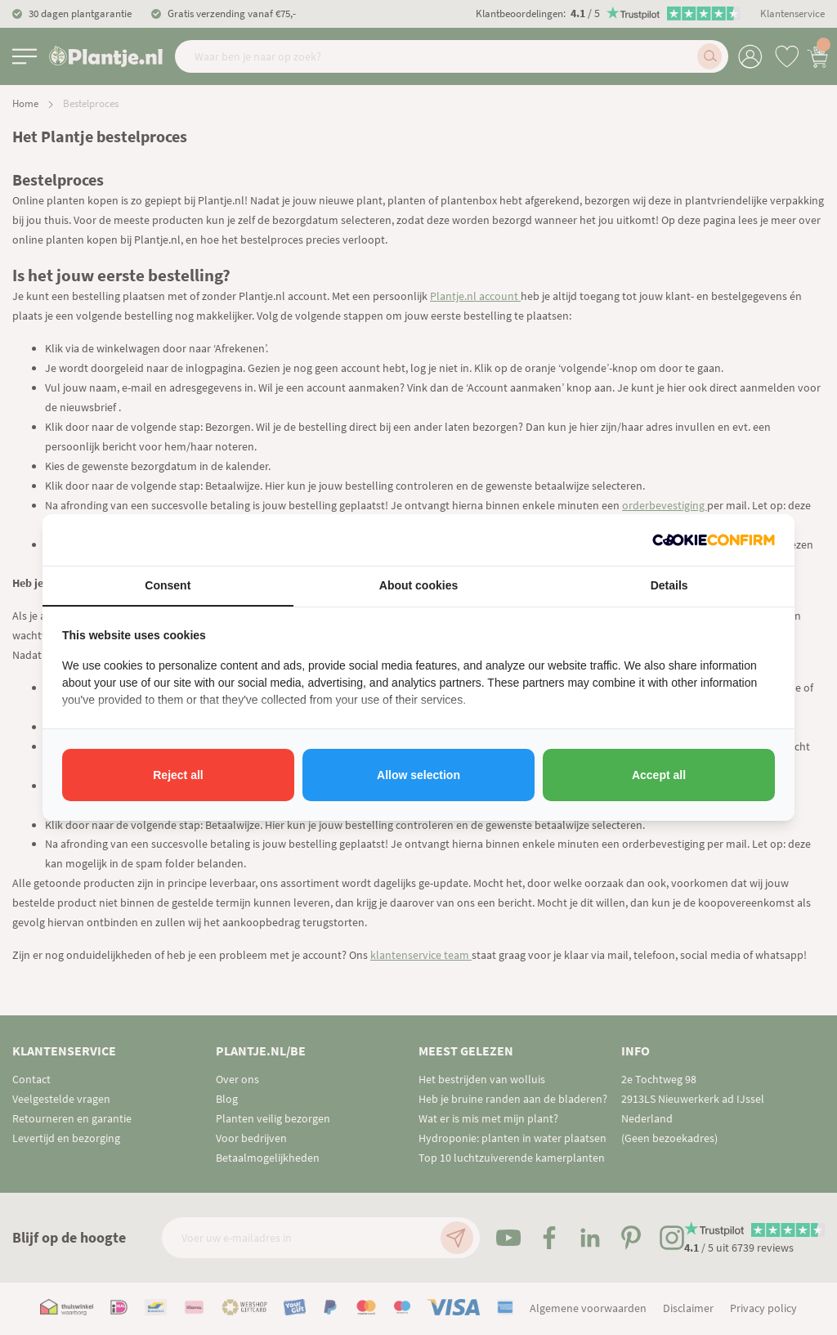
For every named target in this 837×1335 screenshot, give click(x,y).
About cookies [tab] (418, 585)
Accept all (659, 775)
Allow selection (418, 775)
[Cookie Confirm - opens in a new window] (713, 540)
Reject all (178, 775)
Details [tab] (669, 585)
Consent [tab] (167, 585)
